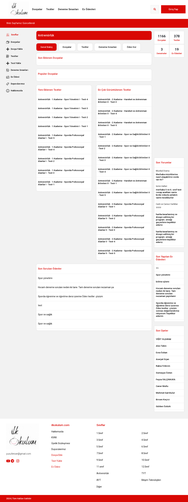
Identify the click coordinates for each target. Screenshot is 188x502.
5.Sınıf (100, 446)
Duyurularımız (15, 83)
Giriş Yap (173, 9)
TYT (144, 473)
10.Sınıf (145, 460)
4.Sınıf (145, 440)
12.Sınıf (145, 466)
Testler (50, 9)
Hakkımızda (14, 90)
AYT (99, 480)
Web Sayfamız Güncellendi (20, 23)
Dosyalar (37, 9)
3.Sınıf (100, 440)
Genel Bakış (46, 47)
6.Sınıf (145, 446)
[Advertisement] (18, 143)
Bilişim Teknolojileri (151, 480)
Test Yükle (13, 63)
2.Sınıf (145, 433)
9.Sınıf (100, 460)
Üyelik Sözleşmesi (60, 443)
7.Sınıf (100, 453)
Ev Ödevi (12, 77)
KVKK (54, 437)
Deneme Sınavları (68, 9)
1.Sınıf (100, 433)
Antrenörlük (103, 473)
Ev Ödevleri (89, 9)
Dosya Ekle (56, 455)
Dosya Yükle (14, 49)
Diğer (99, 486)
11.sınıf (100, 466)
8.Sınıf (145, 453)
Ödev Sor (131, 47)
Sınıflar (12, 34)
